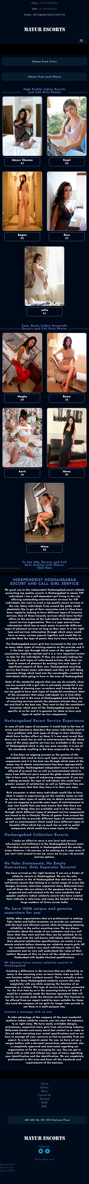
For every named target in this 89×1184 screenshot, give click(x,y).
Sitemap (45, 1099)
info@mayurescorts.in (49, 15)
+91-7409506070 (48, 3)
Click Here (44, 568)
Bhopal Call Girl (7, 1165)
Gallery (44, 1087)
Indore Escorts (7, 1168)
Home (44, 1084)
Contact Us (44, 1095)
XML (44, 1106)
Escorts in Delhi (7, 1171)
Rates (44, 1091)
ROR (44, 1102)
